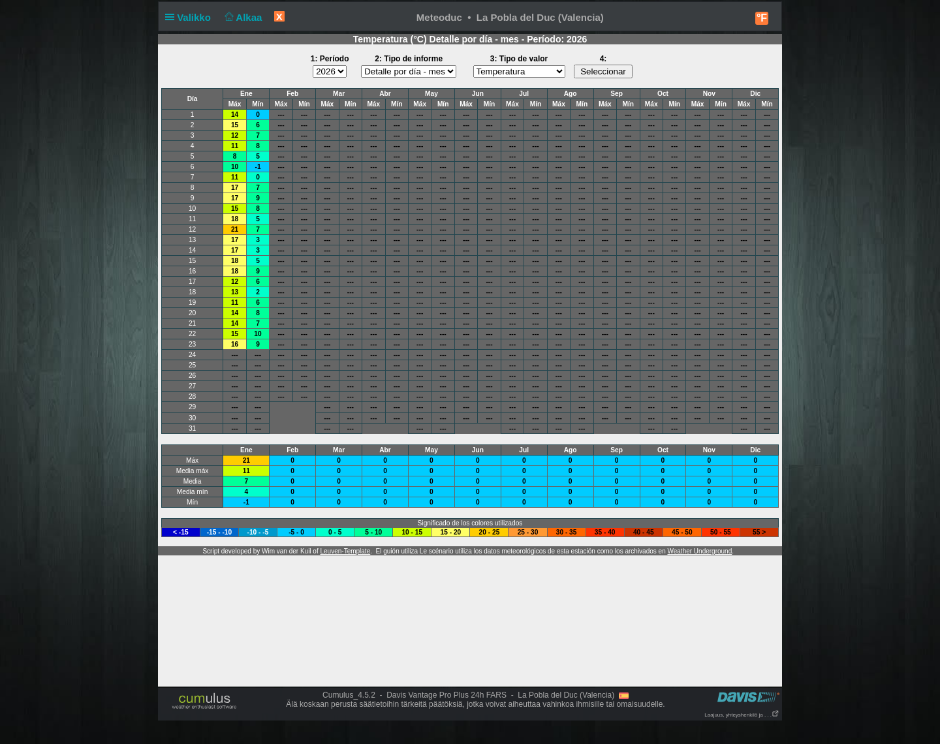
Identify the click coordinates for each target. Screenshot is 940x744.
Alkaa (242, 17)
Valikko (190, 17)
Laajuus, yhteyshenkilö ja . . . (741, 715)
